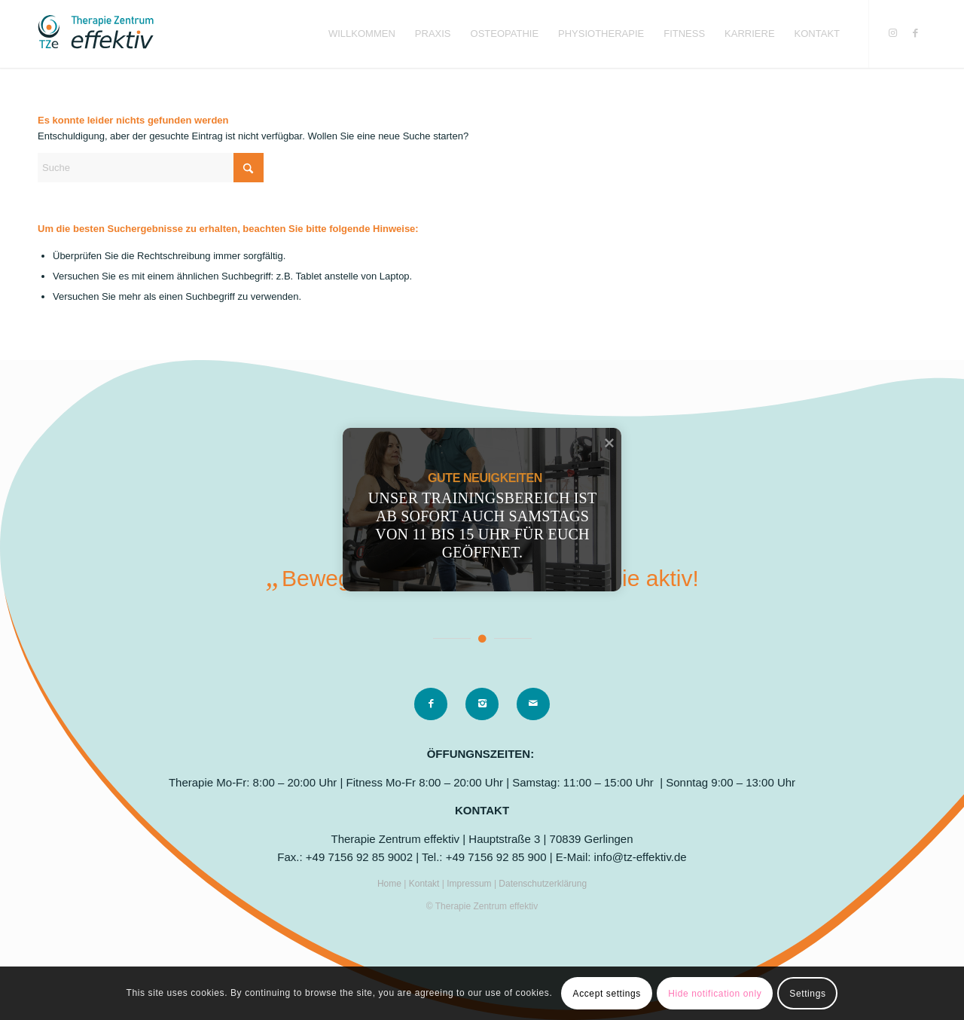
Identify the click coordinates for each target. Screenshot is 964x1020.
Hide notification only (714, 993)
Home (390, 883)
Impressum (470, 883)
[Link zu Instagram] (892, 33)
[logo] (96, 34)
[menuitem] (362, 34)
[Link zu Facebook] (915, 33)
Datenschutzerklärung (543, 883)
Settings (807, 993)
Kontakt (425, 883)
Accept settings (607, 993)
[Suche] (151, 167)
